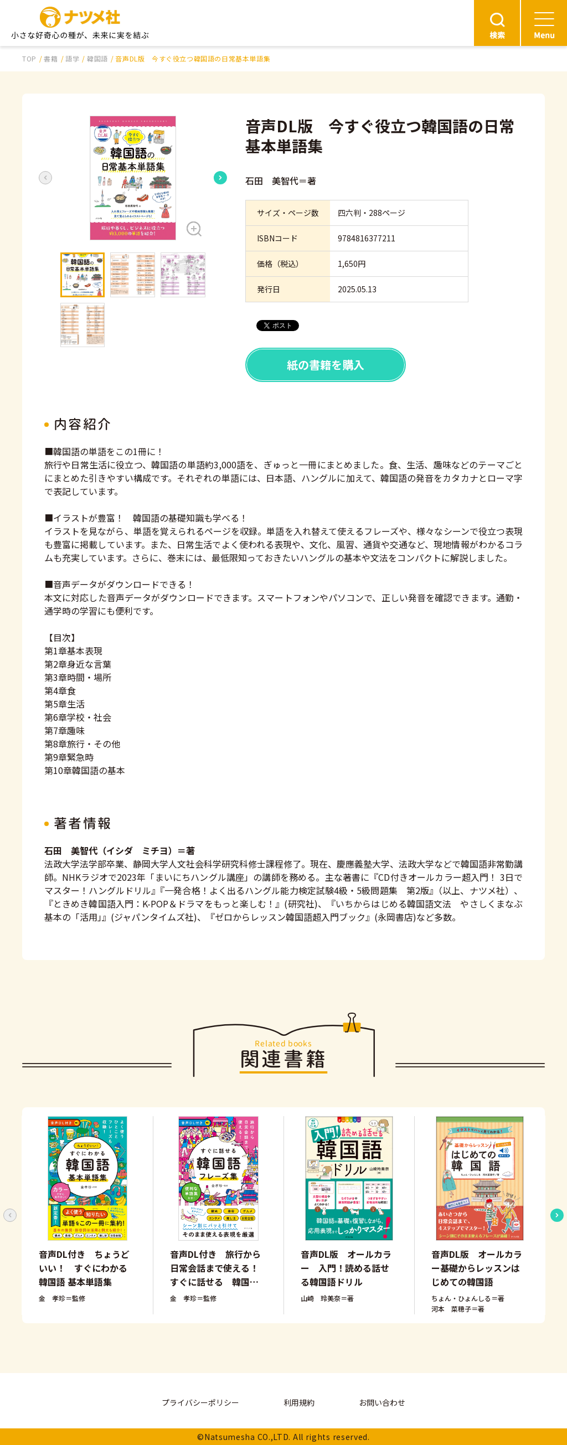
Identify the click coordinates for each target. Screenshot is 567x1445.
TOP (29, 58)
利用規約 (299, 1402)
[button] (132, 178)
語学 (72, 58)
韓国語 (97, 58)
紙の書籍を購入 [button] (325, 365)
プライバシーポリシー (200, 1402)
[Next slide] (220, 177)
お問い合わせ (382, 1402)
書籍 (51, 58)
